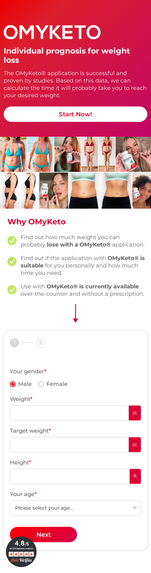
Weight (21, 399)
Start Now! (75, 114)
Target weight (30, 430)
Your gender (28, 371)
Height (20, 462)
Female (57, 384)
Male (25, 384)
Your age (23, 494)
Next (43, 534)
